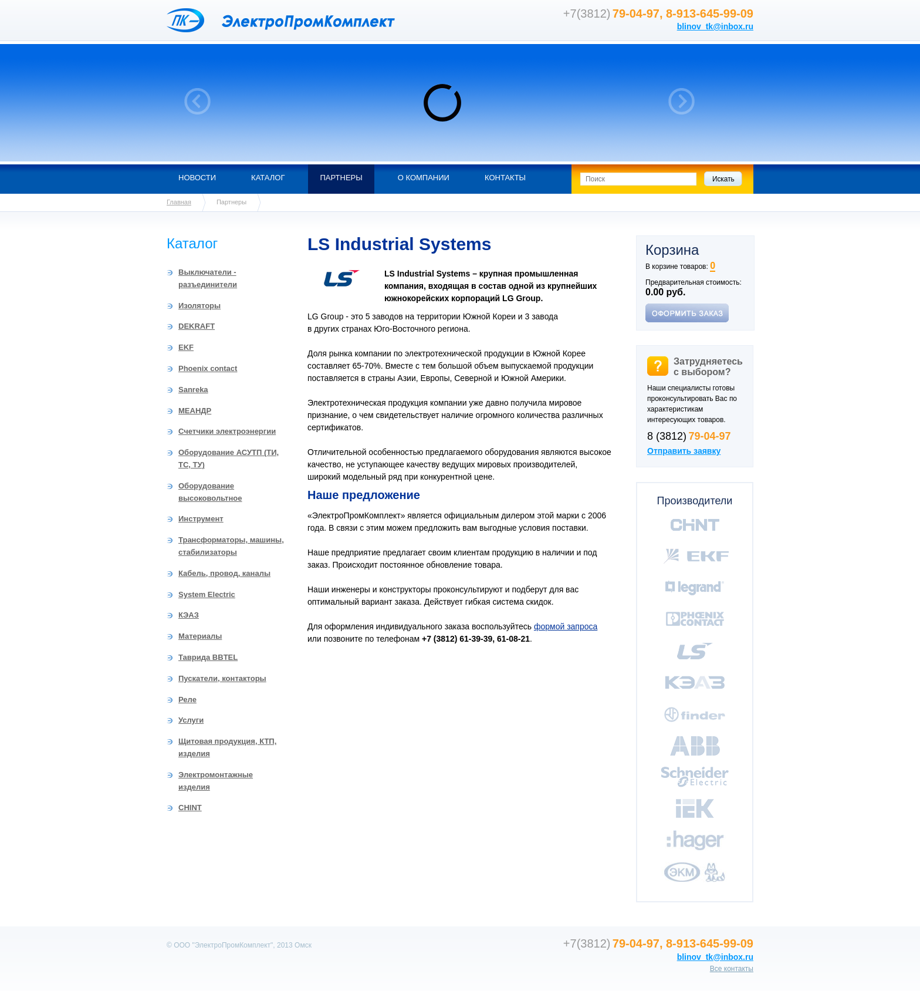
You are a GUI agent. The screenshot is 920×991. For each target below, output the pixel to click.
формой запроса (565, 626)
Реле (187, 699)
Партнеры (341, 177)
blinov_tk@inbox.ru (715, 26)
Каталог (268, 177)
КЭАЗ (188, 615)
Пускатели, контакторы (222, 678)
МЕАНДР (194, 410)
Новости (197, 177)
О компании (423, 177)
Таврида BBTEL (208, 657)
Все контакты (731, 969)
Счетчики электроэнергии (227, 431)
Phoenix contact (207, 368)
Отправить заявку (684, 451)
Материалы (200, 636)
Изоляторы (199, 305)
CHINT (190, 807)
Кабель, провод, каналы (224, 573)
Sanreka (193, 389)
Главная (179, 201)
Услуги (191, 720)
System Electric (206, 594)
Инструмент (201, 518)
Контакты (505, 177)
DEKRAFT (196, 326)
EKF (186, 347)
